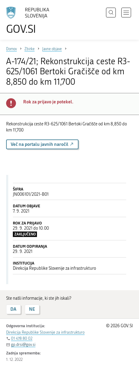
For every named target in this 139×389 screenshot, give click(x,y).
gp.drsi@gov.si (23, 344)
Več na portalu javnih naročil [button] (42, 144)
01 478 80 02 (21, 338)
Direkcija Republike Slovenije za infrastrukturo (45, 332)
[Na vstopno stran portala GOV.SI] (30, 21)
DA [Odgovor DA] (13, 309)
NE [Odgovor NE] (32, 309)
